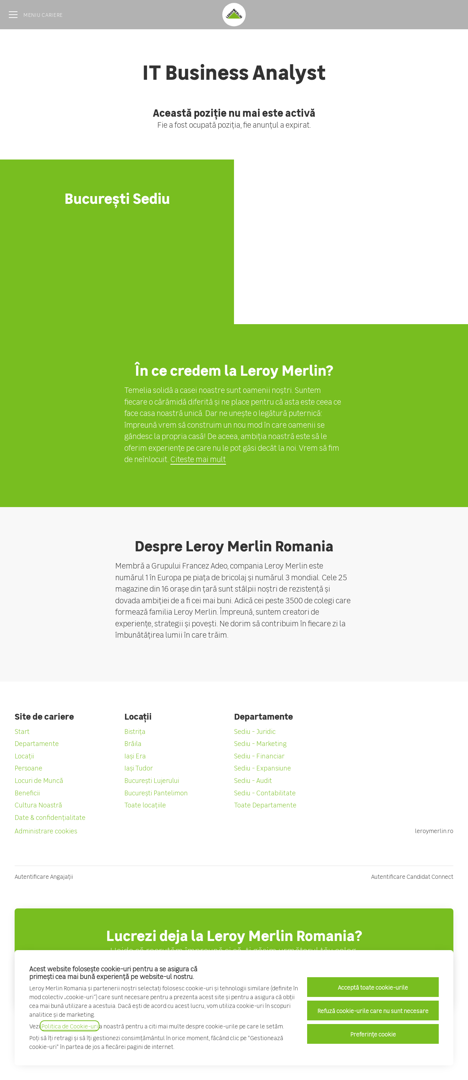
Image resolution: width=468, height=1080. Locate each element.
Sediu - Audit (253, 780)
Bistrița (135, 731)
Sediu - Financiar (259, 755)
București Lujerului (151, 780)
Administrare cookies (46, 830)
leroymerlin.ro (434, 830)
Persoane (28, 767)
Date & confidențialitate (50, 817)
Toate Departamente (265, 804)
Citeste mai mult (198, 459)
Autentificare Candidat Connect (412, 876)
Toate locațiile (145, 804)
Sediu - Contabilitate (265, 792)
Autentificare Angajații (44, 876)
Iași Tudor (138, 767)
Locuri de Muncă (39, 780)
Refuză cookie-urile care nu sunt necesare (373, 1010)
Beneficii (27, 792)
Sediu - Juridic (255, 731)
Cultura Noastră (38, 804)
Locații (24, 755)
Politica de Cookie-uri (69, 1026)
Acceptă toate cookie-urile (373, 987)
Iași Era (135, 755)
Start (22, 731)
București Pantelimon (156, 792)
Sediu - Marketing (260, 743)
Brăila (132, 743)
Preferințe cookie (373, 1034)
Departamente (37, 743)
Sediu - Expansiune (262, 767)
